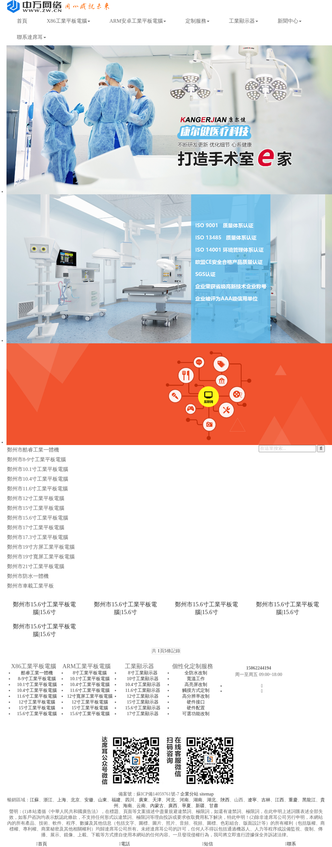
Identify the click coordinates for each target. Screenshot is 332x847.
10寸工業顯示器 (143, 678)
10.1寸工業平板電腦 (37, 684)
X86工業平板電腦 (68, 21)
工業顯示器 (243, 21)
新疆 (200, 805)
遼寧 (252, 799)
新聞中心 (290, 21)
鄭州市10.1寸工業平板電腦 (37, 469)
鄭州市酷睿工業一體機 (33, 449)
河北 (170, 799)
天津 (156, 799)
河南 (184, 799)
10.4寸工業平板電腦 (37, 690)
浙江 (48, 799)
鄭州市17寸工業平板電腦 (35, 527)
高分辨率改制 (195, 696)
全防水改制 (195, 672)
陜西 (225, 799)
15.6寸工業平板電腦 (37, 713)
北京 (75, 799)
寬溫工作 (196, 678)
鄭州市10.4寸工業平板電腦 (37, 479)
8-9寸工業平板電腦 (37, 678)
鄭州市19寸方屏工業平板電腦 (41, 547)
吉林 (265, 799)
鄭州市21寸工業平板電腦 (35, 566)
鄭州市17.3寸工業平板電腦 (37, 537)
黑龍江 (309, 799)
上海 (61, 799)
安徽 (88, 799)
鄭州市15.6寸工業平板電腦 (37, 518)
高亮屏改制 (195, 684)
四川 (129, 799)
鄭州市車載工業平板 (30, 586)
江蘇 (34, 799)
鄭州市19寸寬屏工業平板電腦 (41, 556)
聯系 (290, 843)
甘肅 (213, 805)
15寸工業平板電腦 (37, 707)
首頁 (22, 21)
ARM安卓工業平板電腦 (138, 21)
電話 (124, 843)
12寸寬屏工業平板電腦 (90, 696)
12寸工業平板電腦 (37, 702)
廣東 (143, 799)
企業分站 (189, 794)
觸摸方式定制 (195, 690)
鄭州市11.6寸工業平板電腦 (37, 488)
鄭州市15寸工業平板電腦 (35, 508)
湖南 (197, 799)
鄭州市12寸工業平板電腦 (35, 498)
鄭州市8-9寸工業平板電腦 (36, 459)
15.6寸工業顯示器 (142, 707)
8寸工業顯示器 (143, 672)
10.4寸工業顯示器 (142, 684)
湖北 (211, 799)
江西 (279, 799)
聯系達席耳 (31, 37)
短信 (207, 843)
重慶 (293, 799)
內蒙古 (157, 805)
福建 (116, 799)
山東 (102, 799)
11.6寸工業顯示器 (142, 690)
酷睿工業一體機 (37, 672)
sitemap (206, 794)
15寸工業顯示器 (143, 702)
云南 (141, 805)
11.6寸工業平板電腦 (37, 696)
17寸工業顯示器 (143, 713)
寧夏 (186, 805)
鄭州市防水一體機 (28, 576)
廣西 (172, 805)
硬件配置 (196, 707)
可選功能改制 (195, 713)
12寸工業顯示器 (143, 696)
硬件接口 (196, 702)
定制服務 (197, 21)
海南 (127, 805)
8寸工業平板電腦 (90, 672)
